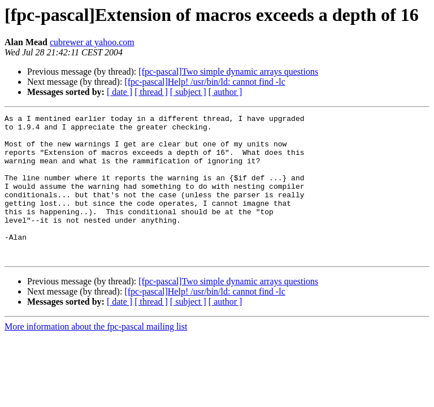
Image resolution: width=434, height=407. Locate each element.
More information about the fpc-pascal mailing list (96, 355)
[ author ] (225, 92)
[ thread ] (151, 92)
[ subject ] (188, 92)
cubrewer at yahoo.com (92, 42)
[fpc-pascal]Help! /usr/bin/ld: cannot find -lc (204, 81)
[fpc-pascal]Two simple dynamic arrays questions (228, 71)
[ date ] (119, 92)
